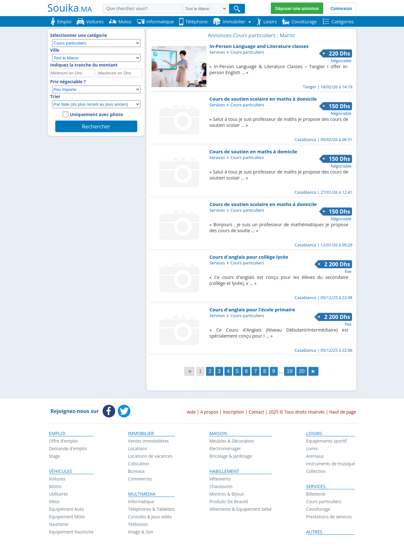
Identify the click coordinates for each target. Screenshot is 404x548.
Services (316, 486)
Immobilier (141, 433)
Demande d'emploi (68, 448)
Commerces (140, 479)
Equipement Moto (67, 517)
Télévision (138, 524)
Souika (69, 8)
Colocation (138, 464)
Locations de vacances (150, 456)
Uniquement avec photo (96, 114)
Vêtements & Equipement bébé (240, 509)
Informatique (141, 501)
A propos (209, 412)
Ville (54, 50)
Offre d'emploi (63, 441)
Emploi (57, 433)
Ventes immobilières (148, 441)
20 (302, 371)
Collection (316, 471)
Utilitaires (58, 494)
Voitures (57, 479)
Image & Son (140, 532)
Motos (55, 486)
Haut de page (342, 412)
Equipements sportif (326, 441)
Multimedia (142, 494)
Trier (55, 96)
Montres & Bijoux (226, 494)
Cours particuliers (324, 501)
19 (290, 371)
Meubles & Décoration (231, 441)
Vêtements (220, 479)
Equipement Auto (66, 509)
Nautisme (58, 524)
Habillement (224, 471)
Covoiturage (318, 509)
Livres (312, 448)
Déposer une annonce (297, 8)
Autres (314, 532)
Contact (256, 412)
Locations (137, 448)
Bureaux (136, 471)
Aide (191, 412)
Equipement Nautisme (71, 532)
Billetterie (315, 494)
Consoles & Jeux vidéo (150, 517)
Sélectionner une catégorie (78, 35)
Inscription (233, 412)
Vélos (54, 501)
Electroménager (225, 448)
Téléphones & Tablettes (151, 509)
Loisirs (314, 433)
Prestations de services (329, 517)
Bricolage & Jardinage (230, 456)
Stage (54, 456)
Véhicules (60, 471)
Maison (218, 433)
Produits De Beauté (228, 501)
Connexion (341, 8)
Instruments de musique (330, 464)
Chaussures (221, 486)
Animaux (315, 456)
